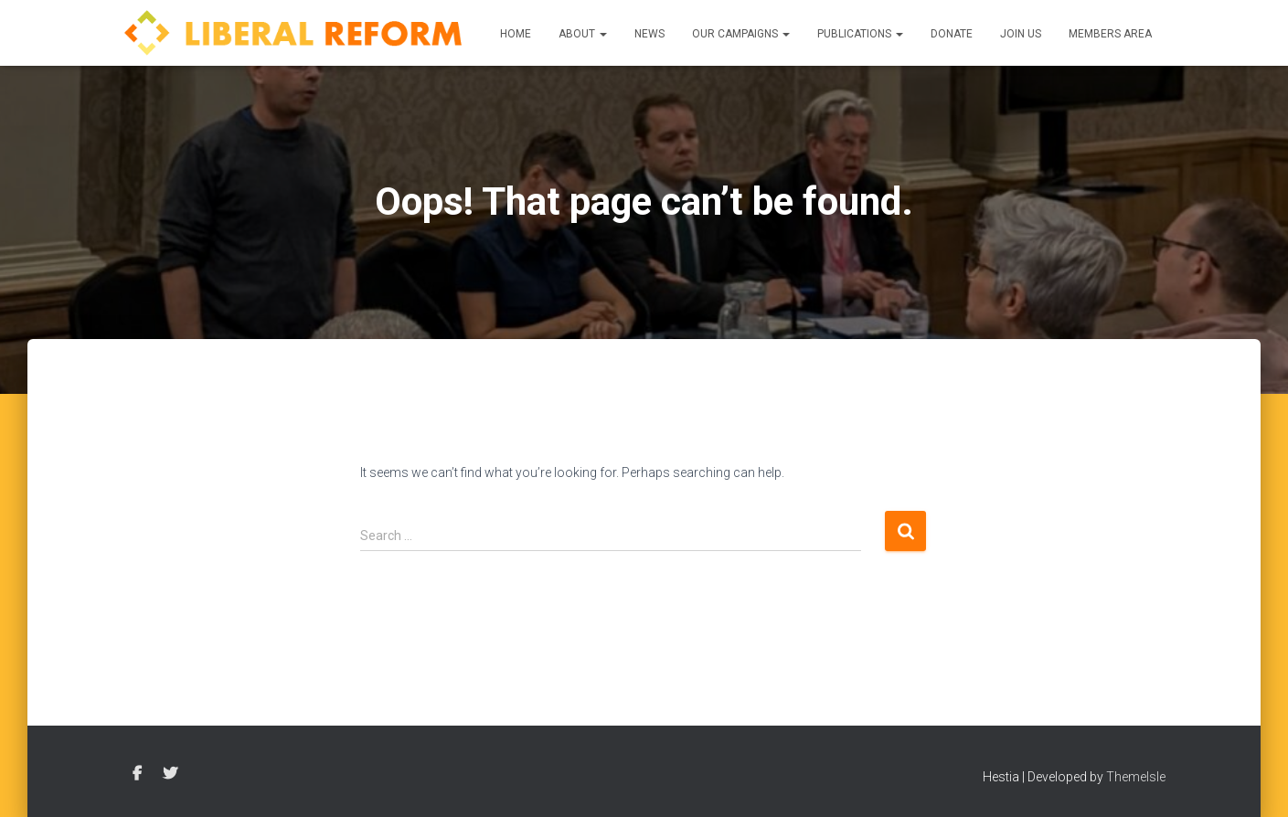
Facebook (137, 774)
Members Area (1110, 33)
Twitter (170, 774)
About (583, 33)
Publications (860, 33)
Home (515, 33)
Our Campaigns (741, 33)
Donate (952, 33)
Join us (1020, 33)
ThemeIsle (1136, 776)
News (649, 33)
